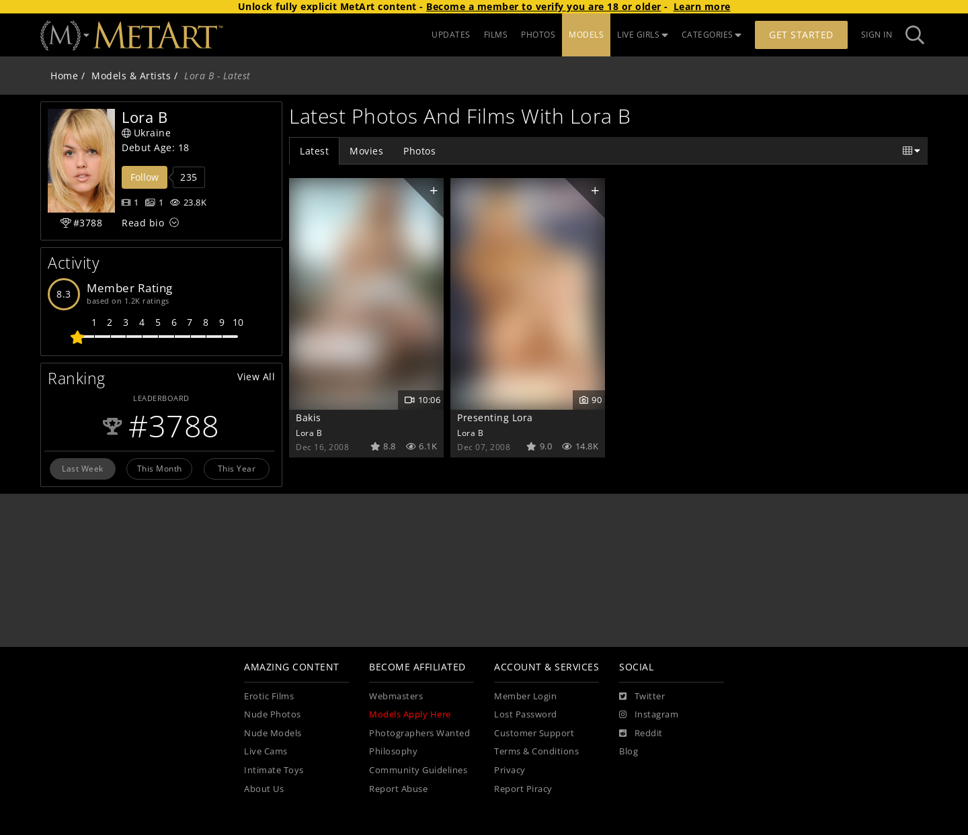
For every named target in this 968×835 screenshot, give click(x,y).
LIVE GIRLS (642, 34)
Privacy (510, 770)
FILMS (496, 34)
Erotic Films (269, 696)
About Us (264, 789)
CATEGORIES (712, 34)
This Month (159, 468)
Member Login (525, 696)
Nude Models (273, 733)
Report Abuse (398, 789)
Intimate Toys (274, 770)
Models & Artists (131, 75)
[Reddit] (641, 734)
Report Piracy (523, 789)
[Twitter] (642, 697)
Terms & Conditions (536, 751)
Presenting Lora (495, 417)
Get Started (801, 34)
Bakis (308, 417)
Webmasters (396, 696)
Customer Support (534, 733)
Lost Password (525, 714)
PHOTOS (538, 34)
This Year (237, 468)
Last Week (83, 468)
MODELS (586, 34)
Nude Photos (272, 714)
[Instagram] (648, 715)
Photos (419, 150)
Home (64, 75)
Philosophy (393, 751)
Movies (366, 150)
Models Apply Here (410, 714)
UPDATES (451, 34)
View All (256, 376)
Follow (144, 177)
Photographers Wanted (419, 733)
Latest (314, 150)
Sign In (877, 34)
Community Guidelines (418, 770)
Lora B (309, 432)
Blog (628, 751)
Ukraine (146, 132)
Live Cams (266, 751)
